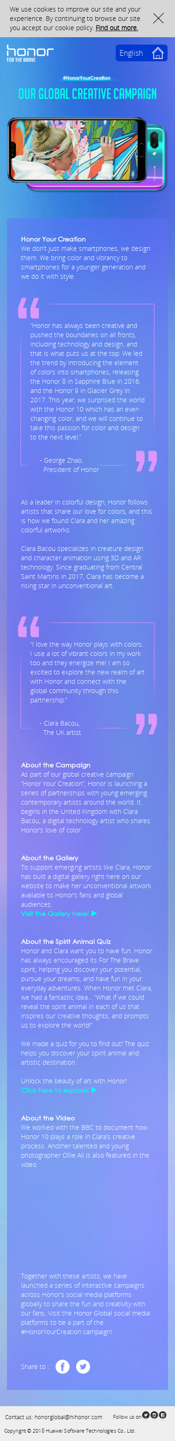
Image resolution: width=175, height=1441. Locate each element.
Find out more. (117, 27)
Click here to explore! (55, 1090)
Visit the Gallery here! (55, 913)
